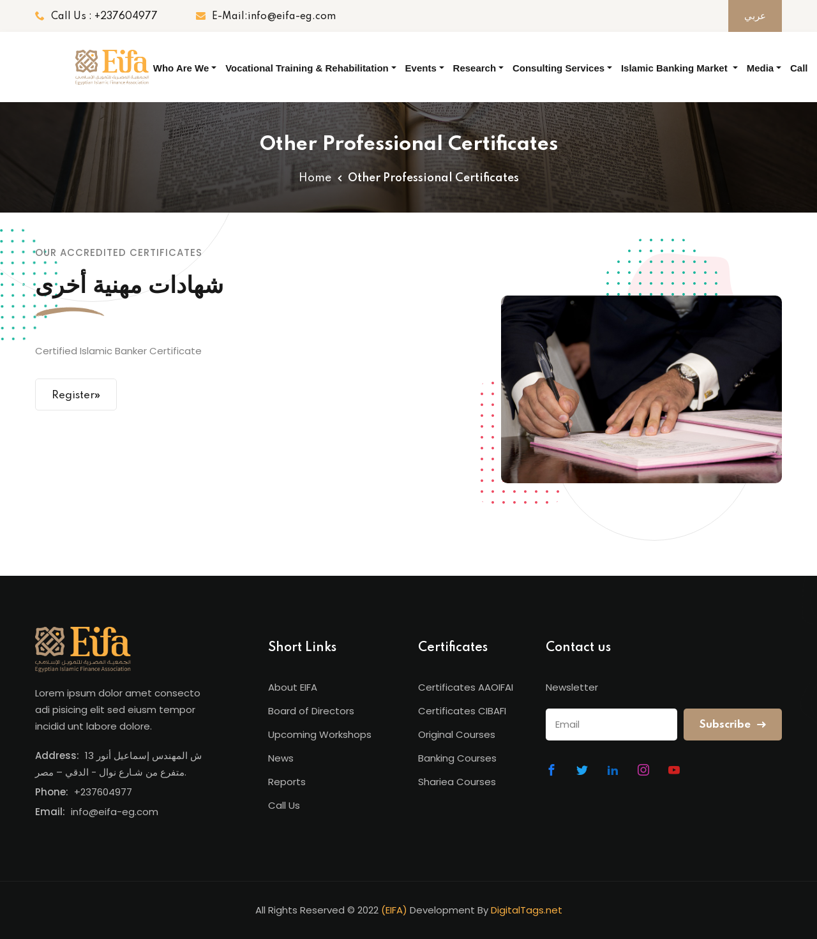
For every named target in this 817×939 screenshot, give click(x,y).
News (281, 758)
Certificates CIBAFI (462, 710)
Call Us (799, 79)
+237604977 (103, 792)
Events (421, 68)
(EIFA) (394, 910)
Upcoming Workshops (319, 734)
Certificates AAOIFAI (465, 687)
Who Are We (181, 68)
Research (475, 68)
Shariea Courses (457, 781)
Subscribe (733, 724)
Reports (287, 781)
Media (760, 68)
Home (315, 178)
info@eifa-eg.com (114, 811)
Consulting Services (558, 68)
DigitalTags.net (526, 910)
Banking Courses (457, 758)
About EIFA (292, 687)
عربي (755, 16)
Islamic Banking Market (675, 68)
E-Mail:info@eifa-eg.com (266, 16)
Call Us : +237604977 (96, 16)
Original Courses (456, 734)
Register (76, 394)
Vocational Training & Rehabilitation (307, 68)
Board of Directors (311, 710)
